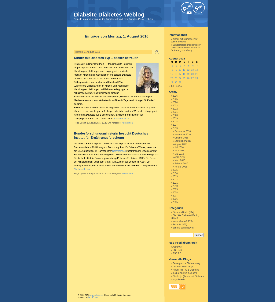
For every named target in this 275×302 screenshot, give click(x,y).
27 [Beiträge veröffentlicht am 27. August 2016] (192, 78)
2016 (175, 128)
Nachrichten (127, 123)
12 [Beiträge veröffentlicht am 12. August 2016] (188, 70)
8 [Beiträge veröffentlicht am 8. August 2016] (172, 70)
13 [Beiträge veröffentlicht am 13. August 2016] (192, 70)
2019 (175, 118)
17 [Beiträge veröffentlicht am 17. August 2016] (180, 74)
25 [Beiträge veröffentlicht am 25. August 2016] (184, 78)
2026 (175, 96)
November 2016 (182, 134)
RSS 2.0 (177, 253)
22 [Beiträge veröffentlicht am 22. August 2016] (171, 78)
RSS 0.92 (177, 250)
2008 (175, 192)
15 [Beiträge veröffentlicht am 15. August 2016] (171, 74)
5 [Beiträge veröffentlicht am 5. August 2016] (189, 65)
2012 (175, 179)
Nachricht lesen (121, 118)
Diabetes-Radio (180, 212)
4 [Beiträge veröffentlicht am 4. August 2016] (184, 65)
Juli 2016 (179, 147)
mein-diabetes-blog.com (185, 273)
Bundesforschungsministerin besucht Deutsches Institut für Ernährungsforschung (186, 48)
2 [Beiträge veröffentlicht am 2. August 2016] (176, 65)
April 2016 (179, 157)
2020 (175, 115)
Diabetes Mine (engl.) (183, 266)
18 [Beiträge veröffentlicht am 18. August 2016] (184, 74)
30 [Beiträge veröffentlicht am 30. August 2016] (175, 82)
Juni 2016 (179, 150)
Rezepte (177, 224)
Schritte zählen (180, 227)
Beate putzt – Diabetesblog (186, 263)
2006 (175, 199)
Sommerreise (119, 151)
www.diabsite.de (96, 295)
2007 (175, 195)
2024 (175, 102)
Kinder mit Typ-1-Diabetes (186, 269)
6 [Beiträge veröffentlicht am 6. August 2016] (193, 65)
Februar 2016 (181, 163)
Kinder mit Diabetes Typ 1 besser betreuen (106, 58)
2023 (175, 105)
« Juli (171, 86)
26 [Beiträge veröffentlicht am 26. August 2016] (188, 78)
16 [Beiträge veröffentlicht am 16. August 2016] (175, 74)
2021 (175, 112)
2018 (175, 121)
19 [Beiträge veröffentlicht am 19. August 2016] (188, 74)
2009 (175, 189)
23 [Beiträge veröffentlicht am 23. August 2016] (175, 78)
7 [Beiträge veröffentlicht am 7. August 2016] (197, 65)
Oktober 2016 (181, 137)
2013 (175, 176)
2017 (175, 125)
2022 (175, 108)
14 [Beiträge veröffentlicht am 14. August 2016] (196, 70)
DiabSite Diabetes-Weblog (109, 14)
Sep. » (179, 86)
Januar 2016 (180, 166)
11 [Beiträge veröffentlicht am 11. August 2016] (184, 70)
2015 (175, 170)
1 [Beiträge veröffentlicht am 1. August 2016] (172, 65)
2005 (175, 202)
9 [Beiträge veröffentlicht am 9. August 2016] (176, 70)
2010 (175, 186)
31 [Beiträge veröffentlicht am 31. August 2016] (180, 82)
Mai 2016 (179, 154)
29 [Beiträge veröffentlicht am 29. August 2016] (171, 82)
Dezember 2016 (182, 131)
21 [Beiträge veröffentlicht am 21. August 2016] (196, 74)
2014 (175, 173)
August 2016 (180, 144)
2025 (175, 99)
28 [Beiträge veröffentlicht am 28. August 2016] (196, 78)
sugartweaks (179, 279)
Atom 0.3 (177, 247)
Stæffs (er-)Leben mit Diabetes (188, 276)
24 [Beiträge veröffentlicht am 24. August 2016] (180, 78)
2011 (175, 183)
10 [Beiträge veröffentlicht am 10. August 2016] (180, 70)
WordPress (92, 297)
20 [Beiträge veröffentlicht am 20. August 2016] (192, 74)
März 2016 (179, 160)
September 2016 (182, 141)
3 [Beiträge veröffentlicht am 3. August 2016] (180, 65)
